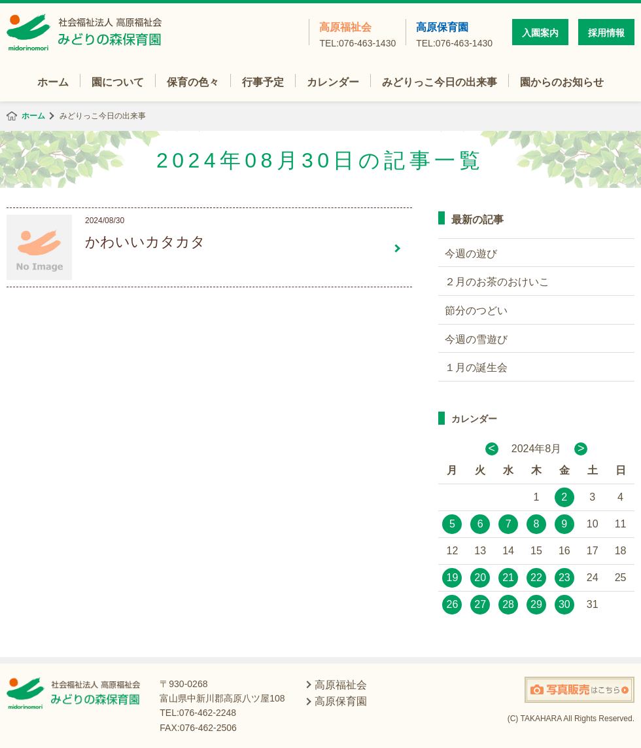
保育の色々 (193, 82)
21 (508, 577)
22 (536, 577)
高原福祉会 (357, 33)
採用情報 (606, 32)
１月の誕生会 (476, 367)
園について (118, 82)
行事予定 (263, 82)
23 (564, 577)
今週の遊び (471, 253)
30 (564, 604)
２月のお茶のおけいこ (497, 281)
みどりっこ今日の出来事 (439, 82)
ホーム (53, 82)
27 (480, 604)
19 (453, 577)
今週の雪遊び (476, 339)
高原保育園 (454, 33)
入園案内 (540, 32)
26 (453, 604)
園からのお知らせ (562, 82)
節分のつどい (476, 310)
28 (508, 604)
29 (536, 604)
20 (480, 577)
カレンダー (333, 82)
